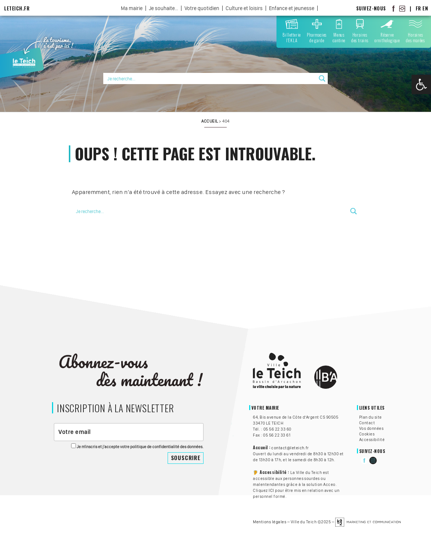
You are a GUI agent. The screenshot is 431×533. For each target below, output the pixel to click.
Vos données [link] (371, 428)
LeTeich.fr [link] (17, 8)
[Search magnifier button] (322, 78)
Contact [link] (367, 422)
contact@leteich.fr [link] (290, 447)
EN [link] (425, 8)
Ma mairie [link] (132, 8)
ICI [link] (271, 490)
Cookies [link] (367, 434)
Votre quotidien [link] (201, 8)
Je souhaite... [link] (163, 8)
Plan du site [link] (370, 417)
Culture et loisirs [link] (244, 8)
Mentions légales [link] (269, 521)
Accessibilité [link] (372, 439)
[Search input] (210, 78)
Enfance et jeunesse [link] (291, 8)
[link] (421, 84)
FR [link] (418, 8)
